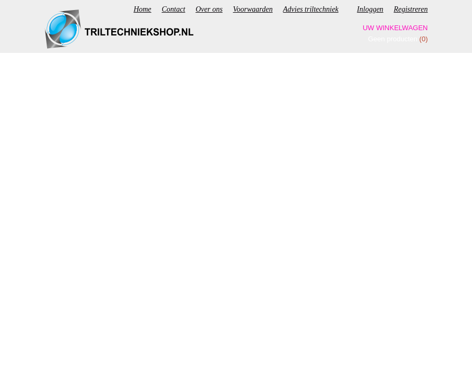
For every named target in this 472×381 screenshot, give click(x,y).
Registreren (411, 9)
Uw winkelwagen (395, 28)
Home (142, 9)
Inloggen (370, 9)
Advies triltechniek (311, 9)
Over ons (208, 9)
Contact (173, 9)
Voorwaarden (253, 9)
